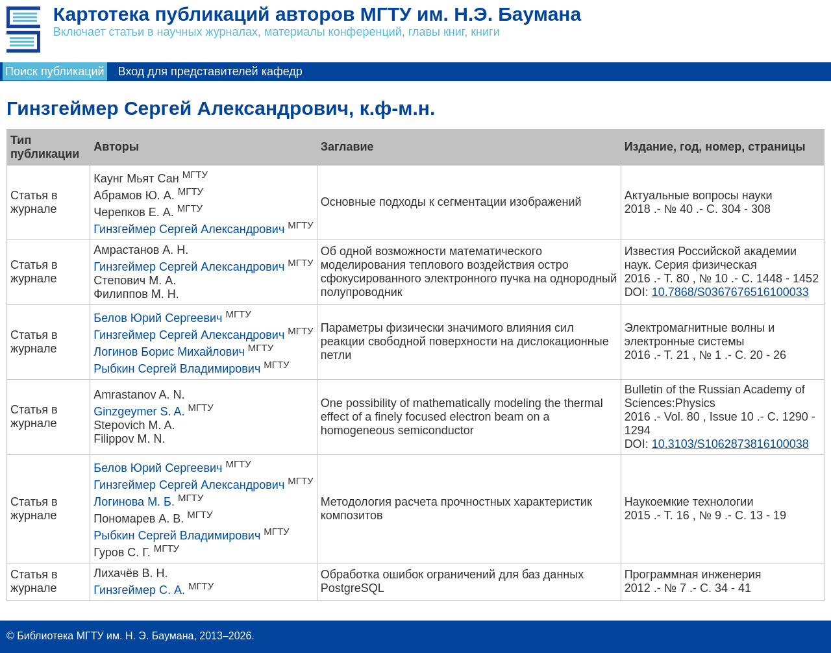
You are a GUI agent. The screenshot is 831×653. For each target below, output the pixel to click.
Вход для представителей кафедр (210, 71)
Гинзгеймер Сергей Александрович (188, 229)
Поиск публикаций (55, 71)
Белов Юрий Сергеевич (157, 318)
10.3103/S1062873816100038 (730, 443)
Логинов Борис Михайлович (168, 351)
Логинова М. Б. (134, 501)
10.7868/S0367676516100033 (730, 292)
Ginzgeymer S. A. (138, 411)
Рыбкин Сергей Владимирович (176, 368)
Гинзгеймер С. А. (139, 590)
